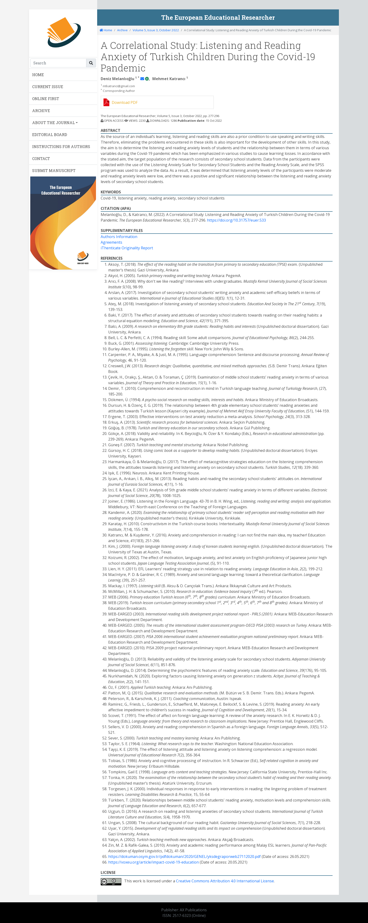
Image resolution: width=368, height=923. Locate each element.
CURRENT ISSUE (47, 86)
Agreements (111, 242)
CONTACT (41, 158)
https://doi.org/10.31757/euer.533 (236, 220)
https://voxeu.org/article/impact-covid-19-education (153, 862)
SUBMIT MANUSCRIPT (54, 170)
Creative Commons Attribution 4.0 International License (225, 881)
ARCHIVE (41, 110)
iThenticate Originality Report (127, 247)
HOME (38, 74)
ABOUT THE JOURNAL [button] (53, 122)
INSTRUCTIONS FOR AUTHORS (61, 146)
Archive (122, 30)
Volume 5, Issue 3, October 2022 (156, 30)
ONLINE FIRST (45, 98)
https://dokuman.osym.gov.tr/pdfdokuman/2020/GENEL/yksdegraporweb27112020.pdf (184, 856)
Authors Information (119, 236)
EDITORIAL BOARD (49, 134)
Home (106, 30)
